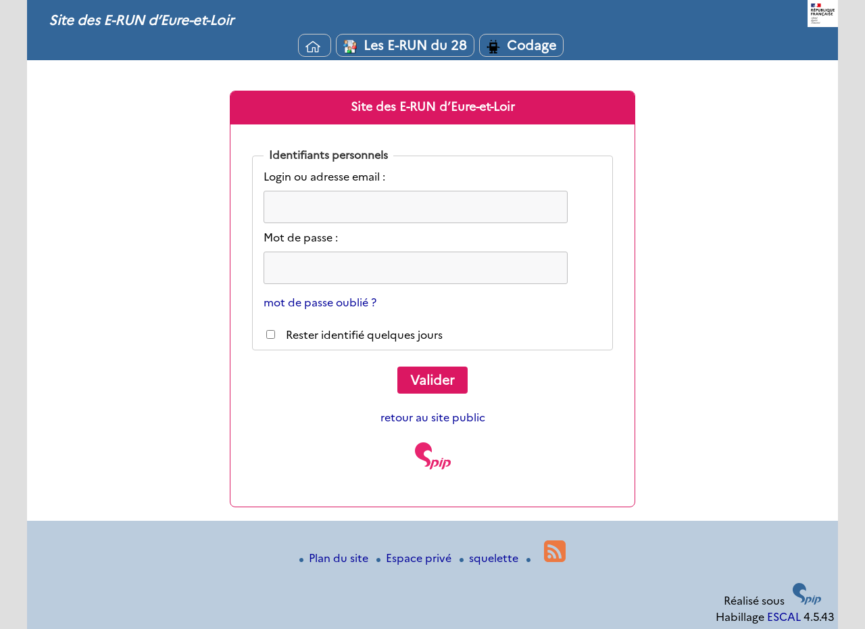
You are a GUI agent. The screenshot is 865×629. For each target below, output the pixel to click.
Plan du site (335, 558)
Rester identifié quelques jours (364, 335)
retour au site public (432, 417)
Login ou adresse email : (324, 176)
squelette (490, 558)
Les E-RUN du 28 (405, 45)
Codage (521, 45)
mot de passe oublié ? (320, 302)
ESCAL (784, 617)
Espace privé (415, 558)
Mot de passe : (301, 237)
